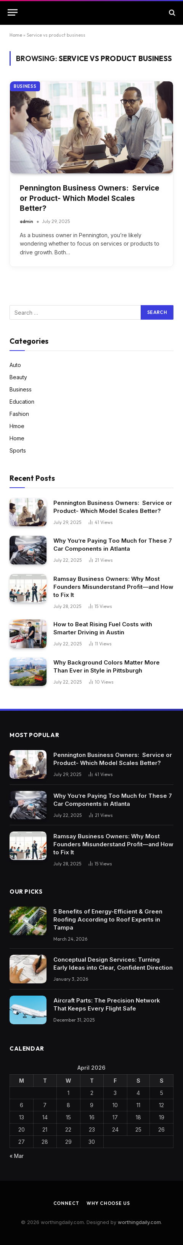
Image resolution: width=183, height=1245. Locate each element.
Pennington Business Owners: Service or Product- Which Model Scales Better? (89, 198)
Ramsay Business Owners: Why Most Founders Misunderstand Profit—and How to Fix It (113, 586)
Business (25, 86)
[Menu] (13, 12)
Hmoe (17, 426)
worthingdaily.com (139, 1222)
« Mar (17, 1156)
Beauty (18, 377)
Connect (66, 1203)
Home (16, 35)
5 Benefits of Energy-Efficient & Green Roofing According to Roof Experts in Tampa (107, 919)
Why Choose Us (108, 1203)
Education (22, 401)
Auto (15, 365)
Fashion (19, 414)
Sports (18, 450)
